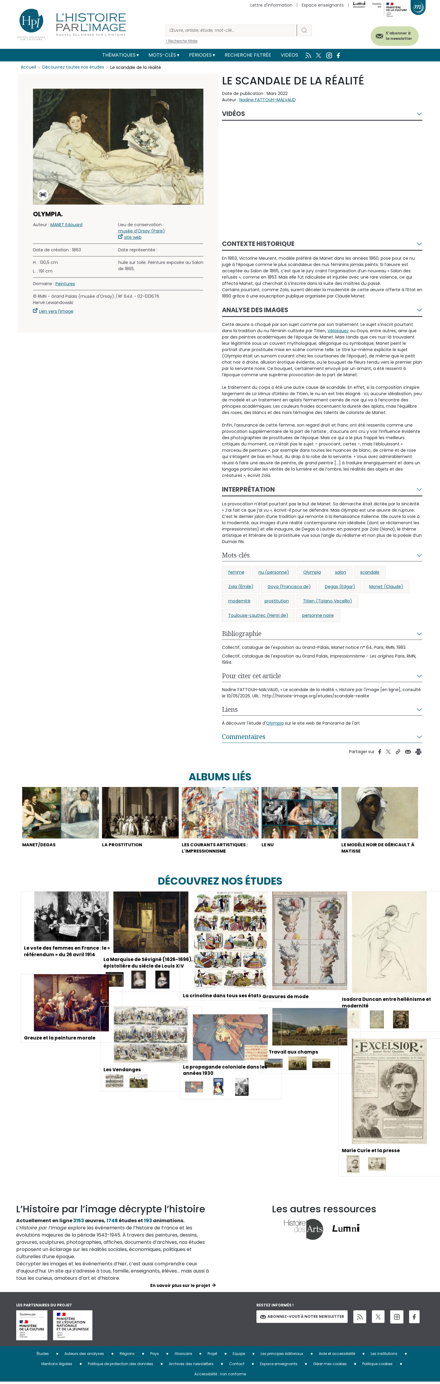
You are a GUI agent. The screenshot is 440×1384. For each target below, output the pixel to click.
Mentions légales (56, 1365)
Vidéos (289, 55)
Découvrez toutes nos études (73, 67)
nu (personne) (274, 572)
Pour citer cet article (251, 676)
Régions (127, 1355)
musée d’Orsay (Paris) (141, 231)
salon (340, 572)
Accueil (28, 67)
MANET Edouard (66, 225)
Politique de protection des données (120, 1365)
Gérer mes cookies (330, 1365)
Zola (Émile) (240, 587)
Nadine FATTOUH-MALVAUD (267, 100)
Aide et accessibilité (337, 1355)
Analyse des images (255, 310)
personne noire (318, 615)
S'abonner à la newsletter (395, 35)
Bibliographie (242, 633)
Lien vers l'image (56, 311)
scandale (369, 572)
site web (133, 237)
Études (43, 1355)
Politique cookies (377, 1365)
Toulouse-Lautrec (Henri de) (258, 615)
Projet (212, 1355)
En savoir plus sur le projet (180, 1288)
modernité (239, 601)
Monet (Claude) (386, 587)
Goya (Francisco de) (289, 587)
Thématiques (119, 55)
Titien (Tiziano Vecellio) (327, 601)
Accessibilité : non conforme (220, 1376)
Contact (236, 1365)
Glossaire (183, 1355)
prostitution (277, 601)
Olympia (312, 572)
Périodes (200, 55)
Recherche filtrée (248, 55)
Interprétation (248, 489)
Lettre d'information (271, 5)
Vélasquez (338, 331)
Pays (154, 1355)
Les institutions (384, 1355)
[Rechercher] (231, 30)
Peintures (65, 284)
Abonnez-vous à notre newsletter (302, 1318)
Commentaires (243, 736)
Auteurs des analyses (84, 1355)
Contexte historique (258, 243)
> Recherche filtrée (182, 40)
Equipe (239, 1355)
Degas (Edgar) (340, 587)
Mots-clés (162, 55)
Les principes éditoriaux (282, 1355)
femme (236, 572)
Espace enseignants (323, 5)
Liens (230, 709)
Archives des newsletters (191, 1365)
